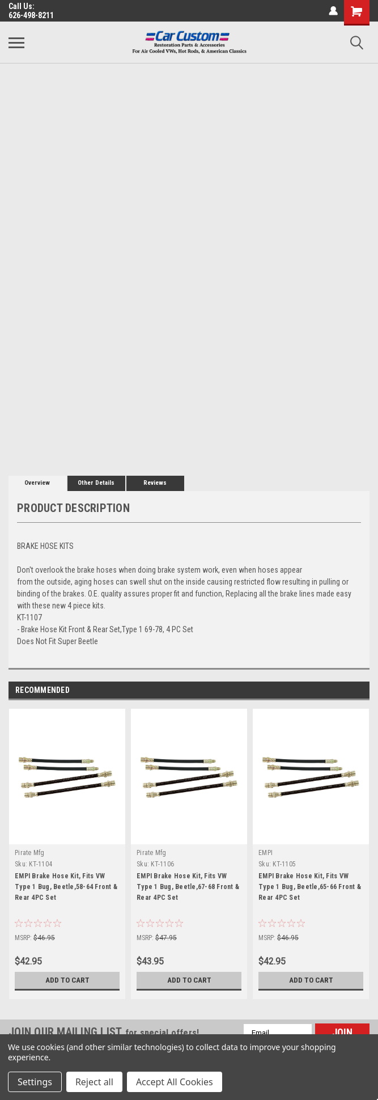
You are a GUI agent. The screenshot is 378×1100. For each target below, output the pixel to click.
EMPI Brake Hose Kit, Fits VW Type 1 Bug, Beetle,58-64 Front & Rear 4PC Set (66, 887)
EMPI (265, 853)
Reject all (94, 1082)
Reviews (155, 482)
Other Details (96, 482)
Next (360, 691)
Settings (35, 1082)
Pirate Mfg (30, 853)
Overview (37, 482)
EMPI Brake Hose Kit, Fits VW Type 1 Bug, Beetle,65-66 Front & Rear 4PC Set (309, 887)
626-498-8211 (31, 15)
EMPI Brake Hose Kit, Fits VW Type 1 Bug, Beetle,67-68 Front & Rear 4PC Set (188, 887)
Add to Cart (67, 980)
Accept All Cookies (174, 1082)
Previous (345, 691)
